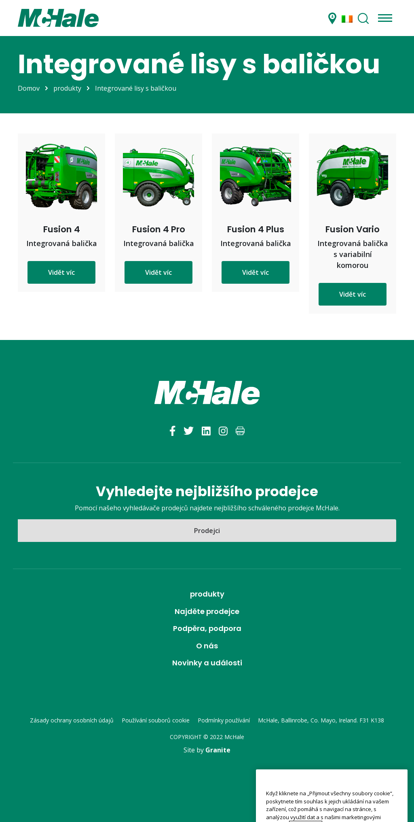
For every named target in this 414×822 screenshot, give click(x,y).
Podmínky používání (224, 720)
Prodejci (207, 530)
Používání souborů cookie (156, 720)
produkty (67, 88)
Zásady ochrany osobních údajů (72, 720)
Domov (29, 88)
